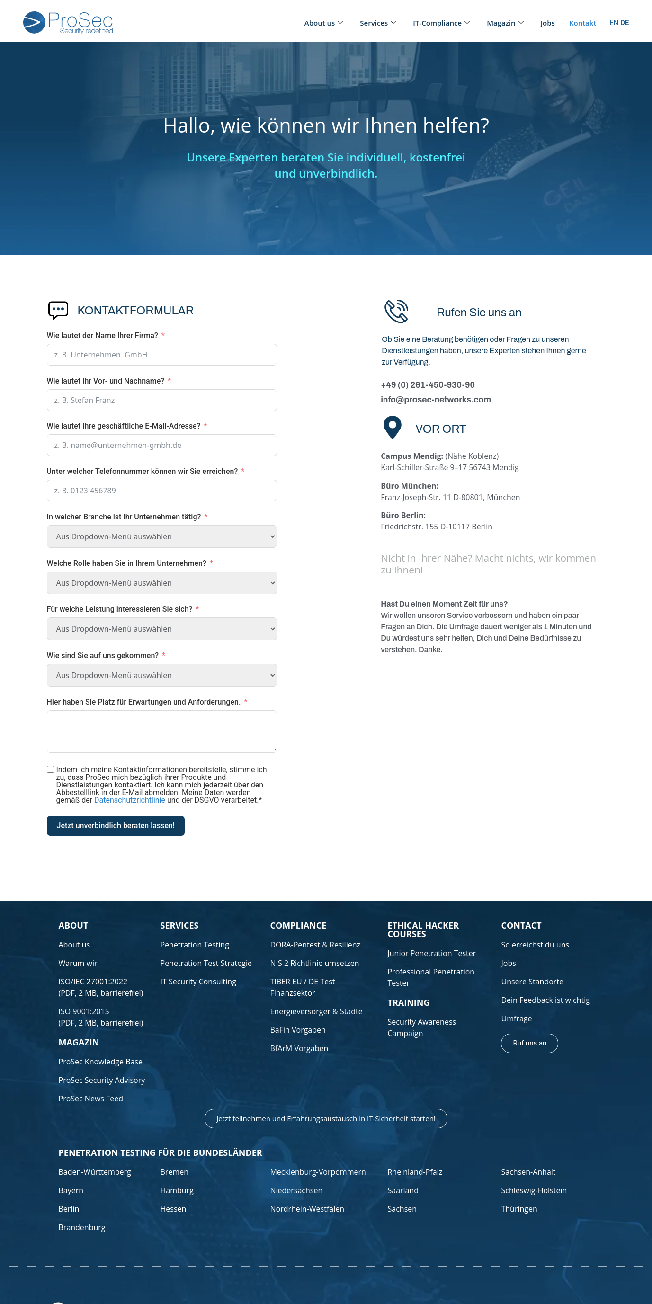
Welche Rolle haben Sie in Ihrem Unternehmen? (126, 563)
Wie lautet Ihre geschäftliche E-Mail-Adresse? (124, 425)
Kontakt (582, 22)
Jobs (548, 22)
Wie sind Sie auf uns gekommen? (103, 655)
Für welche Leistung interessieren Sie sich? (120, 609)
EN (613, 22)
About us (323, 23)
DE (624, 22)
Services (378, 23)
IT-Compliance (441, 23)
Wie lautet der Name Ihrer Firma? (102, 335)
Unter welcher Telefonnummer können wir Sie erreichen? (142, 471)
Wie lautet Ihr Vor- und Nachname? (106, 380)
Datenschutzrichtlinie (129, 799)
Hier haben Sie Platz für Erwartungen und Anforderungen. (144, 701)
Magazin (505, 23)
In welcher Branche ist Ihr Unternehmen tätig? (124, 516)
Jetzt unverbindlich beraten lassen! (116, 825)
